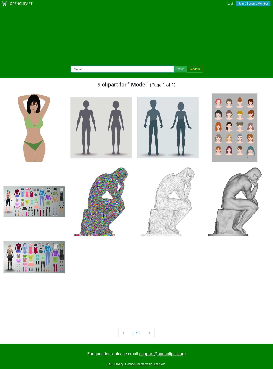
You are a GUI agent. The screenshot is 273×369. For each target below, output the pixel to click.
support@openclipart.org (162, 353)
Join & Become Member (253, 3)
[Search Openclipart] (122, 69)
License (130, 364)
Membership (144, 364)
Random (194, 69)
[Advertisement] (136, 36)
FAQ (110, 364)
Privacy (118, 364)
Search (180, 69)
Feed (157, 364)
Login (230, 3)
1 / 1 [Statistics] (136, 333)
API (163, 364)
